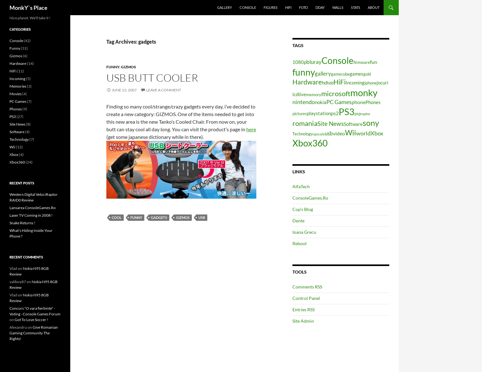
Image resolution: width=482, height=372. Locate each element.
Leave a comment (163, 90)
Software (16, 131)
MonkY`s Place (28, 7)
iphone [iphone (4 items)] (371, 82)
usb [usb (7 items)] (329, 133)
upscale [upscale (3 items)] (319, 134)
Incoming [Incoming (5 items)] (355, 82)
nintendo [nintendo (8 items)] (303, 101)
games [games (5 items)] (356, 74)
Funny (112, 67)
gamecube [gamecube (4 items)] (340, 74)
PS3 (12, 116)
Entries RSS (303, 309)
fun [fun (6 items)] (373, 62)
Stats (355, 7)
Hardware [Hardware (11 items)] (307, 82)
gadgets (159, 217)
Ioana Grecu (304, 232)
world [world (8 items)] (363, 133)
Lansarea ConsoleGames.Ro (32, 207)
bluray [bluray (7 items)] (314, 62)
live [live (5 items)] (302, 94)
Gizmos (128, 67)
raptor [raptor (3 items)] (365, 114)
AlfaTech (301, 186)
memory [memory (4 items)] (313, 94)
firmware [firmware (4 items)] (362, 62)
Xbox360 (17, 162)
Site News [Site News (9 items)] (330, 123)
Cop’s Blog (302, 209)
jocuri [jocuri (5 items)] (382, 82)
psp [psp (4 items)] (357, 113)
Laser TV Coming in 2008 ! (31, 215)
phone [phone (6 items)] (359, 102)
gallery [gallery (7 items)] (323, 73)
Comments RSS (307, 286)
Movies (15, 93)
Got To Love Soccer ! (31, 319)
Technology (19, 139)
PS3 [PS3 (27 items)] (346, 111)
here (251, 129)
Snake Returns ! (22, 222)
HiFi (288, 7)
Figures (271, 7)
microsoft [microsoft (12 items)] (335, 93)
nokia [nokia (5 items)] (320, 102)
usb (201, 217)
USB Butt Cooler (152, 77)
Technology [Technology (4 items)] (302, 133)
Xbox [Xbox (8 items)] (377, 133)
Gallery (224, 7)
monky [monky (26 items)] (364, 92)
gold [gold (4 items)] (367, 74)
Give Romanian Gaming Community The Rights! (33, 333)
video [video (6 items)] (339, 133)
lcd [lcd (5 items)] (295, 94)
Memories (17, 86)
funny (136, 217)
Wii (12, 147)
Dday (320, 7)
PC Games (17, 101)
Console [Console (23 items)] (338, 60)
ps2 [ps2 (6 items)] (335, 113)
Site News (17, 124)
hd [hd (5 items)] (324, 82)
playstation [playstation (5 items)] (319, 113)
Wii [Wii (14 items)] (350, 132)
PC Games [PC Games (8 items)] (339, 101)
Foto (303, 7)
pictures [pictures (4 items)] (299, 113)
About (373, 7)
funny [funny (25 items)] (303, 72)
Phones (15, 109)
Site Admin (303, 321)
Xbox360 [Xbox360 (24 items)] (310, 143)
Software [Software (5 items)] (353, 124)
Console (248, 7)
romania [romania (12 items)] (304, 123)
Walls (337, 7)
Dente (298, 220)
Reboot (299, 243)
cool (117, 217)
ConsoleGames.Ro (310, 198)
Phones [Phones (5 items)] (373, 102)
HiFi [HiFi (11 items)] (340, 82)
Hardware (17, 63)
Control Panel (306, 298)
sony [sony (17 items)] (371, 122)
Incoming (17, 78)
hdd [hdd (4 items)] (330, 82)
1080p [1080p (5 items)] (299, 62)
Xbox (13, 154)
